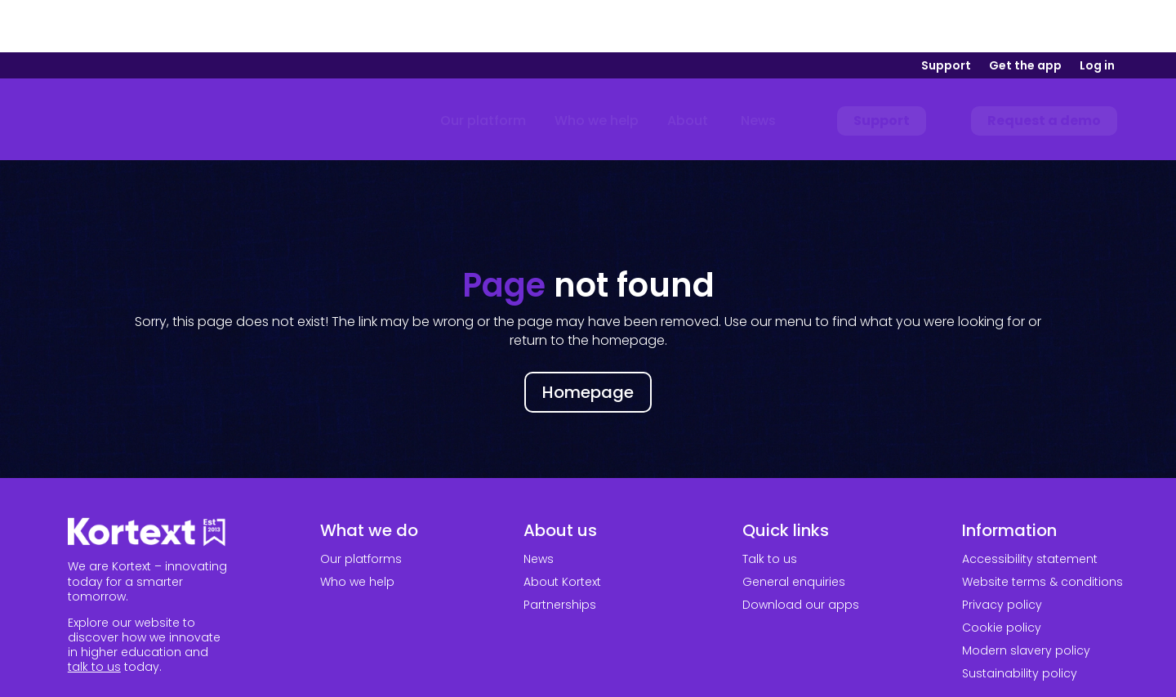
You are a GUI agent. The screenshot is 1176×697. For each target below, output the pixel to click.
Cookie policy (1001, 575)
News (538, 506)
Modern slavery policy (1026, 598)
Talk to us (769, 506)
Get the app (1025, 14)
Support (946, 14)
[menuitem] (483, 68)
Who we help (357, 529)
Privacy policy (1002, 552)
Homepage (588, 339)
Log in (1097, 14)
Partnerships (559, 552)
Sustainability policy (1019, 621)
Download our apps (800, 552)
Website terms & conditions (1042, 529)
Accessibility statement (1030, 506)
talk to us (94, 614)
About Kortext (562, 529)
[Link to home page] (144, 69)
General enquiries (793, 529)
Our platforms (361, 506)
